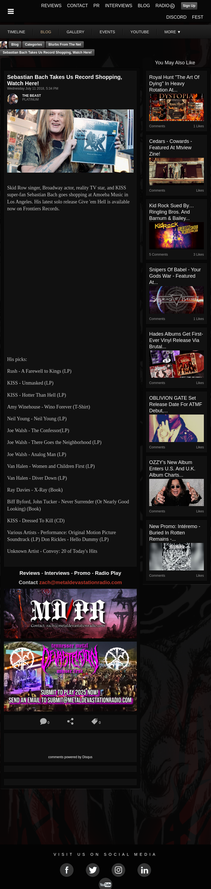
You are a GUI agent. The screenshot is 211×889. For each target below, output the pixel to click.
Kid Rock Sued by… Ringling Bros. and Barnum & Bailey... (171, 212)
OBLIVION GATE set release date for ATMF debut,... (175, 404)
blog (46, 32)
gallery (75, 32)
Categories (33, 44)
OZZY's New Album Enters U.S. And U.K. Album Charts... (172, 469)
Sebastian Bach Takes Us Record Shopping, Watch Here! (47, 52)
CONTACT (77, 5)
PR (96, 5)
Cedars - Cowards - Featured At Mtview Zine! (170, 148)
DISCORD (176, 17)
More (173, 32)
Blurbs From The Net (64, 44)
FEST (197, 17)
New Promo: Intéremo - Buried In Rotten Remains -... (174, 533)
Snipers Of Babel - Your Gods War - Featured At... (175, 276)
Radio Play (108, 573)
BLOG (144, 5)
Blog (15, 44)
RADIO (163, 5)
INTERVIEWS (118, 5)
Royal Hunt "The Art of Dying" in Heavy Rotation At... (174, 83)
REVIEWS (51, 5)
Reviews (30, 573)
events (107, 32)
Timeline (16, 32)
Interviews (58, 573)
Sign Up (189, 6)
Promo (83, 573)
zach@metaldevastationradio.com (80, 582)
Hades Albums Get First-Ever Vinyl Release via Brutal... (176, 340)
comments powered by (70, 757)
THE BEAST (31, 96)
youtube (140, 32)
